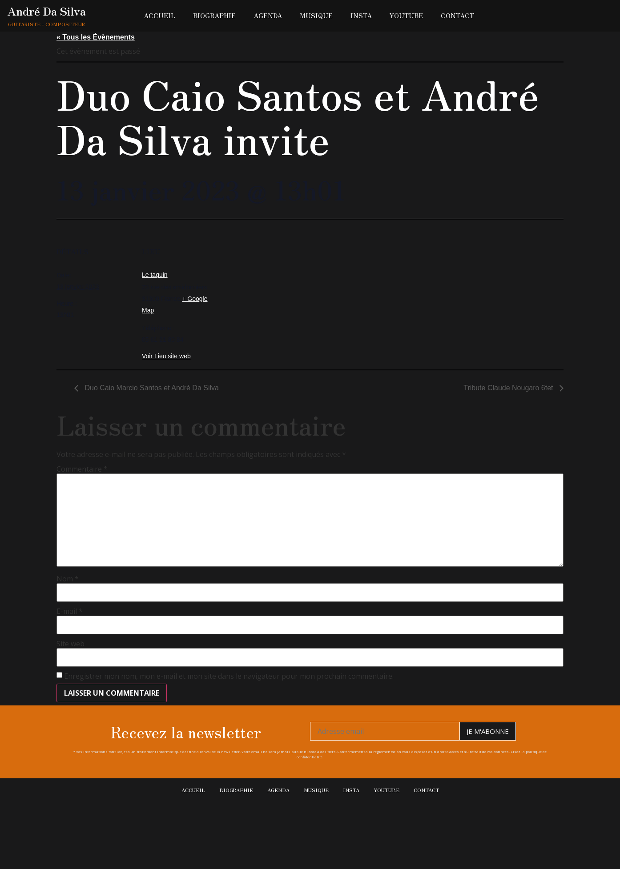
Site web (70, 643)
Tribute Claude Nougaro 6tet (509, 388)
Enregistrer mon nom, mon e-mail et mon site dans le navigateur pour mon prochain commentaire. (229, 676)
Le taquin (155, 274)
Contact (457, 15)
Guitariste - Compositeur (46, 24)
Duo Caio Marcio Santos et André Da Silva (151, 388)
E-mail (69, 611)
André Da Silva (47, 11)
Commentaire (82, 469)
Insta (361, 15)
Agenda (268, 15)
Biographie (214, 15)
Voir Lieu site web (166, 356)
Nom (67, 578)
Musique (316, 15)
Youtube (406, 15)
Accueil (159, 15)
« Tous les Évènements (95, 37)
